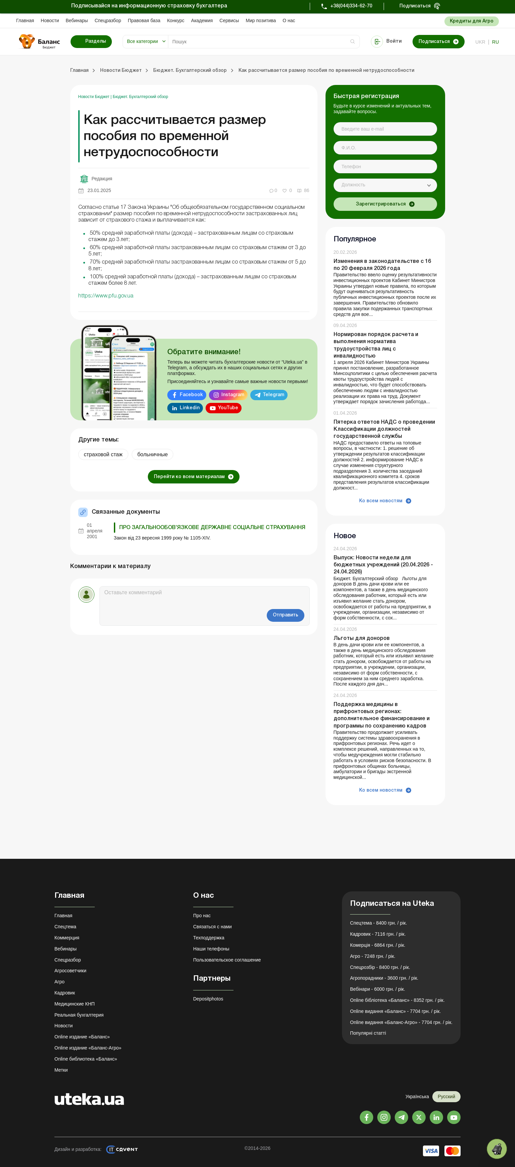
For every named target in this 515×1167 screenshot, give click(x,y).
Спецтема (65, 926)
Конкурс (175, 20)
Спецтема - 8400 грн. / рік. (378, 923)
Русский (446, 1096)
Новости (50, 20)
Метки (61, 1070)
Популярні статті (368, 1033)
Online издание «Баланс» (82, 1036)
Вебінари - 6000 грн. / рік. (377, 989)
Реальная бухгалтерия (78, 1015)
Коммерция (66, 937)
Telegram (273, 395)
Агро (59, 981)
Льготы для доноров (362, 638)
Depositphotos (208, 998)
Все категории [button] (142, 41)
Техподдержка (208, 937)
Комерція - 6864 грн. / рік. (377, 945)
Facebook (191, 395)
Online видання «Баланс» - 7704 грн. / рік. (395, 1011)
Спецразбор (108, 20)
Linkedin (190, 408)
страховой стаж (103, 454)
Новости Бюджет (94, 96)
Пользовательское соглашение (227, 960)
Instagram (232, 395)
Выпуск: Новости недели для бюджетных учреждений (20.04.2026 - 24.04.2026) (383, 565)
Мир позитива (261, 20)
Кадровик (64, 992)
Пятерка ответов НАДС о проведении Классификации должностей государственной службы (384, 429)
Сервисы (229, 20)
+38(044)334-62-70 (351, 6)
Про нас (202, 915)
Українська (417, 1096)
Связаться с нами (212, 926)
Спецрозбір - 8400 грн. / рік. (380, 967)
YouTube (228, 408)
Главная (25, 20)
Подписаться (415, 6)
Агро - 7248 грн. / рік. (372, 956)
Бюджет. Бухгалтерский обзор (140, 96)
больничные (152, 454)
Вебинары (77, 20)
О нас (289, 20)
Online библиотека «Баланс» (85, 1059)
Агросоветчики (70, 970)
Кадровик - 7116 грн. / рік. (378, 934)
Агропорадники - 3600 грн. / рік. (384, 978)
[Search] (264, 41)
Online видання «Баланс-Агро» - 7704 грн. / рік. (401, 1022)
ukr (480, 42)
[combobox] (385, 185)
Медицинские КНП (74, 1004)
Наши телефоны (211, 948)
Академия (202, 20)
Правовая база (144, 20)
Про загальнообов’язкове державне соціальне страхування (212, 527)
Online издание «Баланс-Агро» (87, 1048)
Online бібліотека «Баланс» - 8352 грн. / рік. (397, 1000)
